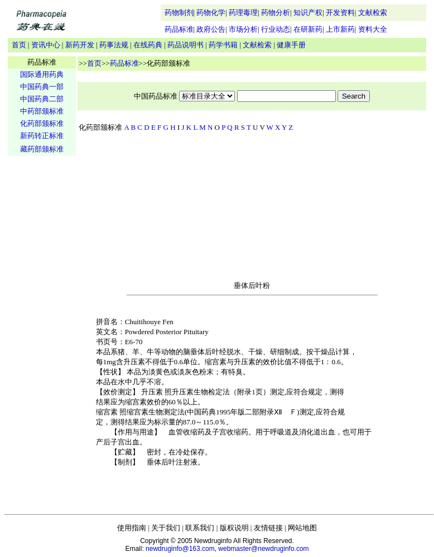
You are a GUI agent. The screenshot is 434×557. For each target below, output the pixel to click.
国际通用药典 (42, 74)
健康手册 (291, 45)
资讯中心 (45, 45)
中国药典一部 (42, 86)
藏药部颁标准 (42, 149)
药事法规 (113, 45)
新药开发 (79, 45)
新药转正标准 (42, 135)
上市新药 (340, 29)
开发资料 (340, 12)
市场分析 (243, 29)
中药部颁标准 (42, 111)
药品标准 (179, 29)
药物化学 (210, 12)
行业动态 (275, 29)
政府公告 (210, 29)
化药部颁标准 (42, 123)
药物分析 (275, 12)
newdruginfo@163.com (180, 549)
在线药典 (147, 45)
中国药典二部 (42, 99)
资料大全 (372, 29)
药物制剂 (179, 12)
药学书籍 (223, 45)
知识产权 (307, 12)
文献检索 (372, 12)
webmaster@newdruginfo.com (263, 549)
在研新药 (307, 29)
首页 (19, 45)
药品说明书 (185, 45)
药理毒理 (243, 12)
